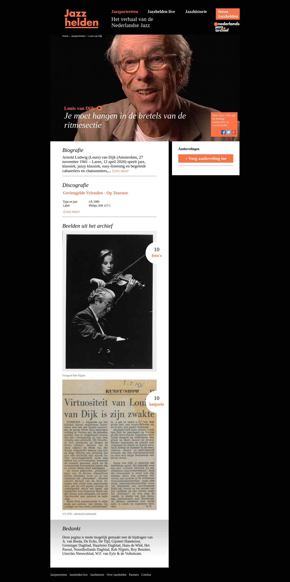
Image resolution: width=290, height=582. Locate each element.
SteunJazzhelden (228, 14)
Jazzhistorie (196, 11)
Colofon (146, 574)
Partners (134, 574)
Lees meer (120, 170)
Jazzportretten (124, 11)
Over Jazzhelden (116, 574)
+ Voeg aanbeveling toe (206, 158)
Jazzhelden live (161, 11)
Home (65, 36)
